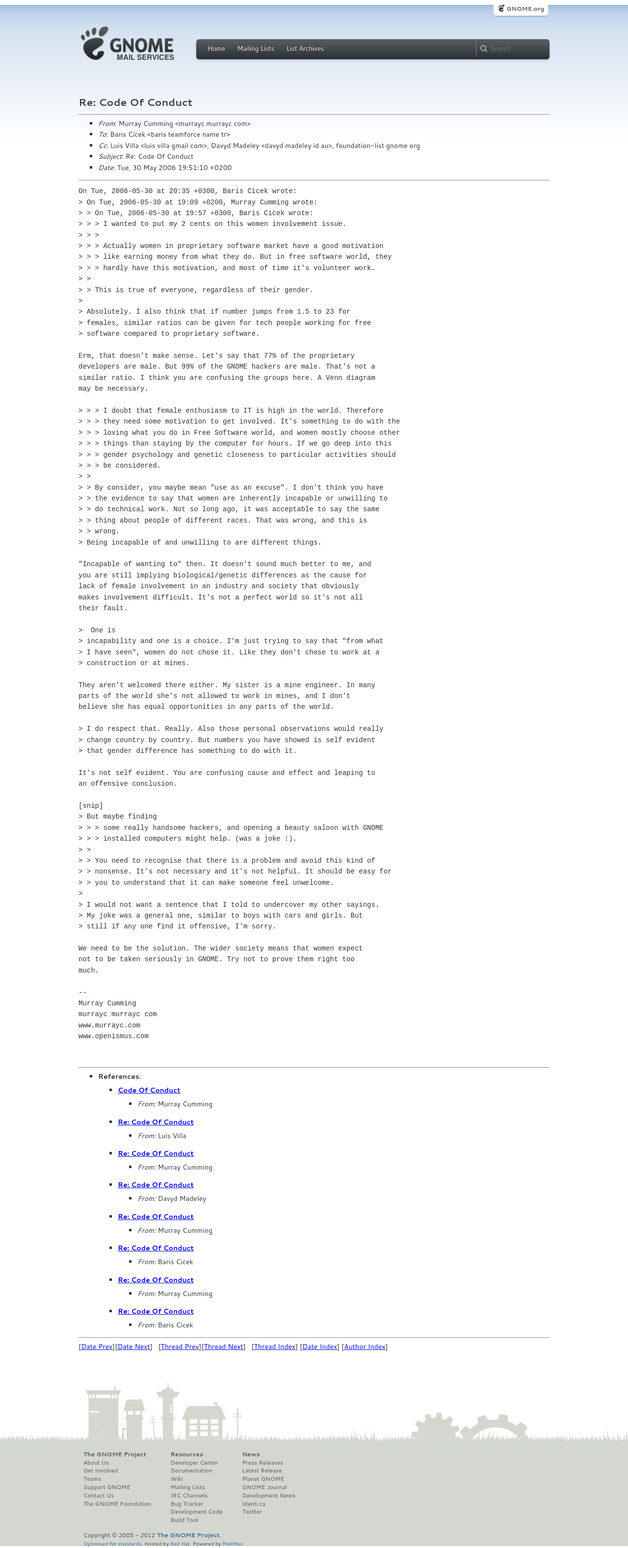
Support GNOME (107, 1487)
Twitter (252, 1512)
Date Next (133, 1346)
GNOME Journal (264, 1487)
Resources (187, 1454)
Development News (268, 1495)
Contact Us (98, 1495)
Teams (92, 1479)
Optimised (95, 1543)
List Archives (305, 48)
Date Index (319, 1346)
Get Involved (100, 1470)
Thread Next (223, 1346)
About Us (96, 1463)
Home (216, 48)
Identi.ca (253, 1504)
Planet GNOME (263, 1479)
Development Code (197, 1512)
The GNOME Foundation (117, 1504)
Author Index (364, 1346)
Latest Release (262, 1470)
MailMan (232, 1543)
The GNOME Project (114, 1454)
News (251, 1454)
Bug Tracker (187, 1504)
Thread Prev (180, 1346)
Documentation (191, 1470)
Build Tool (184, 1520)
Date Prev (96, 1346)
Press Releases (262, 1463)
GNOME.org (525, 8)
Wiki (177, 1479)
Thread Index (275, 1346)
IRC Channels (189, 1495)
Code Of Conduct (149, 1090)
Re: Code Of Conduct (156, 1122)
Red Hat (180, 1543)
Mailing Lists (255, 48)
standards (129, 1543)
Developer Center (194, 1463)
